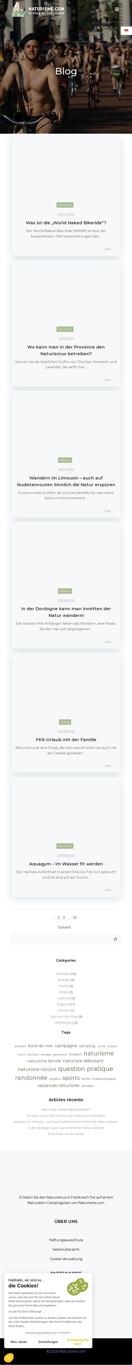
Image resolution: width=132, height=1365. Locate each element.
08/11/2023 (66, 470)
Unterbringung (63, 1022)
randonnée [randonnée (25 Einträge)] (31, 1077)
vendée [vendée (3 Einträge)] (87, 1086)
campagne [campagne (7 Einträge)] (66, 1045)
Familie (65, 721)
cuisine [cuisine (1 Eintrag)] (21, 1054)
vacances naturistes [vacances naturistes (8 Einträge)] (58, 1085)
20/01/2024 (66, 214)
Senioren (64, 1010)
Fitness (64, 992)
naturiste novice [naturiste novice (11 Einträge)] (37, 1069)
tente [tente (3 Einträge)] (86, 1079)
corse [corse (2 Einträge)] (101, 1046)
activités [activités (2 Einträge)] (20, 1046)
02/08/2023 (66, 732)
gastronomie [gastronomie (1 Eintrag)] (60, 1054)
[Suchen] (115, 939)
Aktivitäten (65, 204)
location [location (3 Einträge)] (75, 1054)
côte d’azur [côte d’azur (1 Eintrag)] (33, 1054)
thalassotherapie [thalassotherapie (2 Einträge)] (104, 1078)
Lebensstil (64, 998)
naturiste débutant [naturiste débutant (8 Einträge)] (83, 1060)
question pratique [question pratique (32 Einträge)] (85, 1068)
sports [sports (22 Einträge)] (71, 1077)
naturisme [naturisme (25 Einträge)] (99, 1053)
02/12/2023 (66, 339)
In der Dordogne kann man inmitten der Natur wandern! (66, 1128)
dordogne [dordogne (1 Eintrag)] (46, 1054)
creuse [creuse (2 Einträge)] (112, 1046)
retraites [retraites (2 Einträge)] (55, 1078)
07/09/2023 (66, 601)
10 (75, 918)
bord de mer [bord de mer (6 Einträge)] (40, 1045)
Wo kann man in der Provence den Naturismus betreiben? (66, 1116)
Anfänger (64, 980)
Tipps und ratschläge (64, 1016)
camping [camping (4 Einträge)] (87, 1046)
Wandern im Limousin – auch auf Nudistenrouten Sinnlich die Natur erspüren (66, 1122)
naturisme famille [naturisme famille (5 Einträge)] (44, 1061)
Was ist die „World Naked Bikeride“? (66, 1110)
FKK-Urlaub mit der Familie (66, 1134)
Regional (65, 460)
